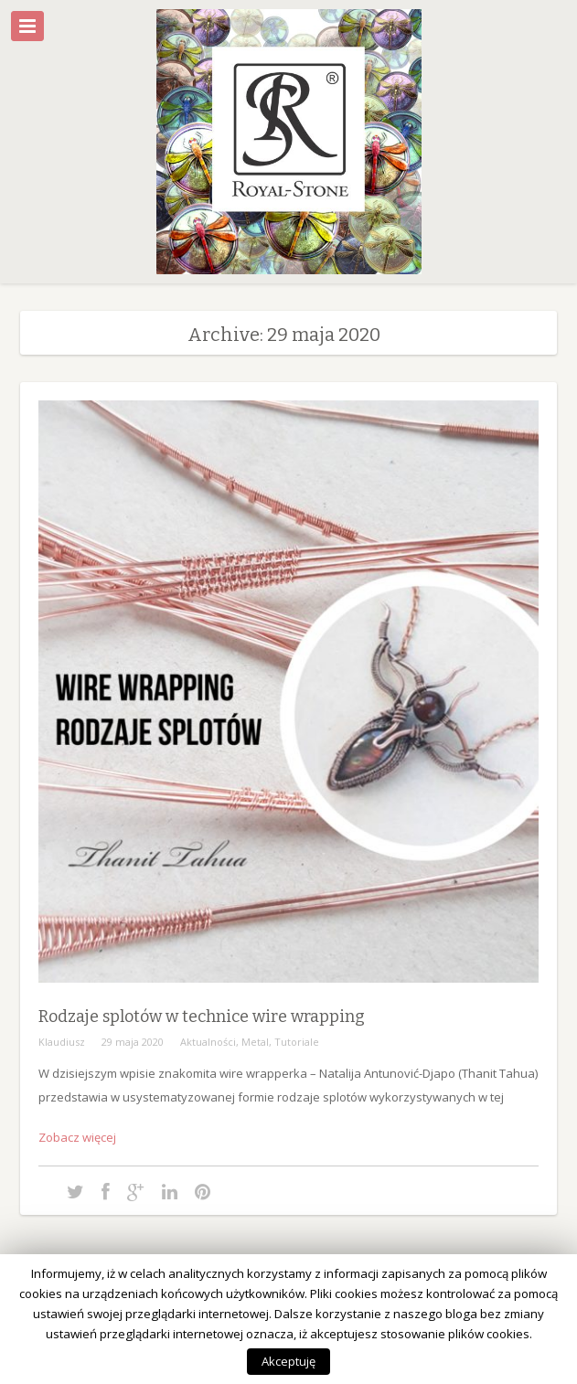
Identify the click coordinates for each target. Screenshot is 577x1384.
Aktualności (208, 1042)
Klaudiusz (61, 1042)
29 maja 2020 (133, 1042)
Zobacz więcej (77, 1137)
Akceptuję (288, 1361)
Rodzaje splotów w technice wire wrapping (201, 1016)
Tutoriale (296, 1042)
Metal (255, 1042)
